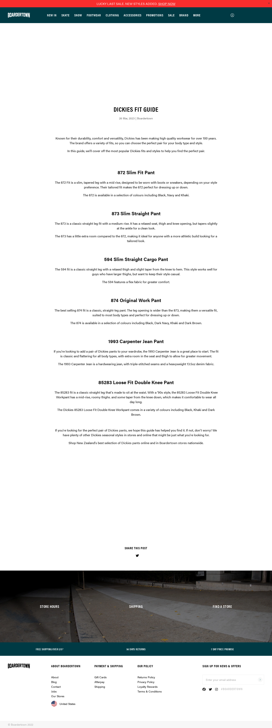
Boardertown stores (173, 443)
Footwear (94, 15)
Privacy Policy (145, 682)
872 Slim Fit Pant (136, 172)
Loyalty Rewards (147, 687)
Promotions (154, 15)
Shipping (99, 687)
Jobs (54, 691)
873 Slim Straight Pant (136, 213)
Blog (54, 682)
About (54, 677)
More (196, 15)
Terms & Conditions (149, 691)
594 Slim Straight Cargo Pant (136, 259)
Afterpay (99, 682)
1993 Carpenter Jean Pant (136, 341)
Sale (171, 15)
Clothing (112, 15)
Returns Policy (146, 677)
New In (52, 15)
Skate (65, 15)
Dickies (129, 138)
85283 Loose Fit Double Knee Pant (136, 382)
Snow (78, 15)
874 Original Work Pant (136, 300)
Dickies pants (117, 430)
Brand (183, 15)
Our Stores (57, 696)
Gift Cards (100, 677)
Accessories (132, 15)
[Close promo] (269, 3)
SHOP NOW (166, 3)
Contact (56, 687)
